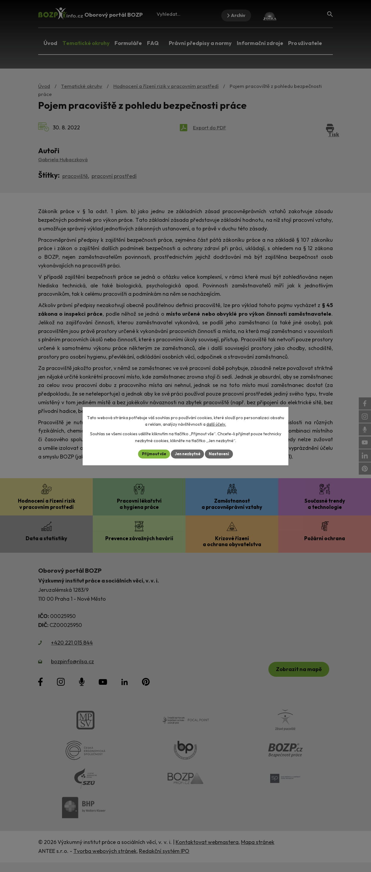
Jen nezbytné (188, 453)
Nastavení (221, 453)
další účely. (216, 424)
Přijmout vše (151, 453)
